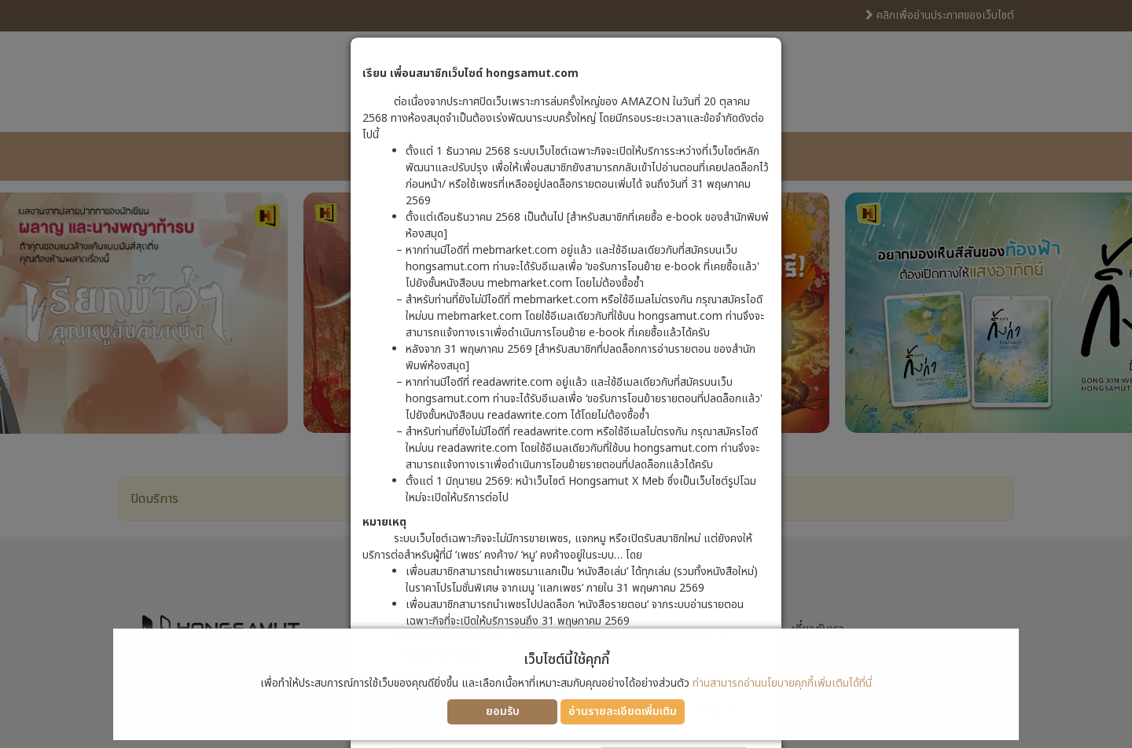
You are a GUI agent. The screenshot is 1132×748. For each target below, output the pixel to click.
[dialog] (566, 374)
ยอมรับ (503, 711)
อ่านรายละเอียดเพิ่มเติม (622, 711)
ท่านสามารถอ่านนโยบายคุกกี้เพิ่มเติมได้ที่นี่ (782, 683)
